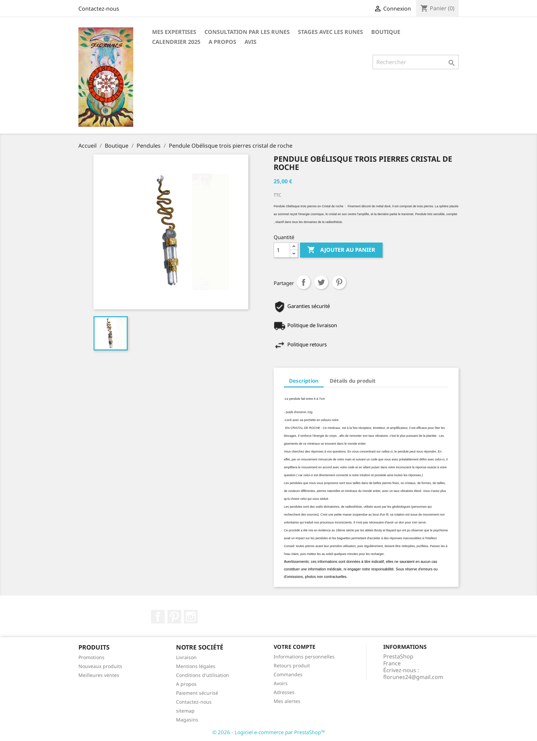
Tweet (321, 282)
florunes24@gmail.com (413, 677)
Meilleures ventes (98, 675)
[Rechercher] (416, 62)
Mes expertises (174, 32)
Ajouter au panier (341, 250)
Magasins (187, 719)
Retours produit (292, 665)
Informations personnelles (304, 656)
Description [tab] (304, 380)
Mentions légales (195, 666)
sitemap (185, 710)
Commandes (288, 674)
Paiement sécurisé (197, 693)
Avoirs (281, 683)
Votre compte (294, 647)
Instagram (191, 616)
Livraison (186, 657)
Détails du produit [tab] (353, 380)
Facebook (158, 616)
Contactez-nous (98, 8)
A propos (222, 42)
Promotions (91, 657)
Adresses (284, 692)
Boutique (385, 32)
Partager (303, 282)
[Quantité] (282, 250)
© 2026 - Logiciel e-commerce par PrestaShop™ (268, 732)
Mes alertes (287, 701)
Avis (251, 42)
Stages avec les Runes (330, 32)
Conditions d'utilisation (202, 675)
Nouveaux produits (100, 666)
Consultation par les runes (247, 32)
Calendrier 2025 (176, 42)
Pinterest (339, 282)
